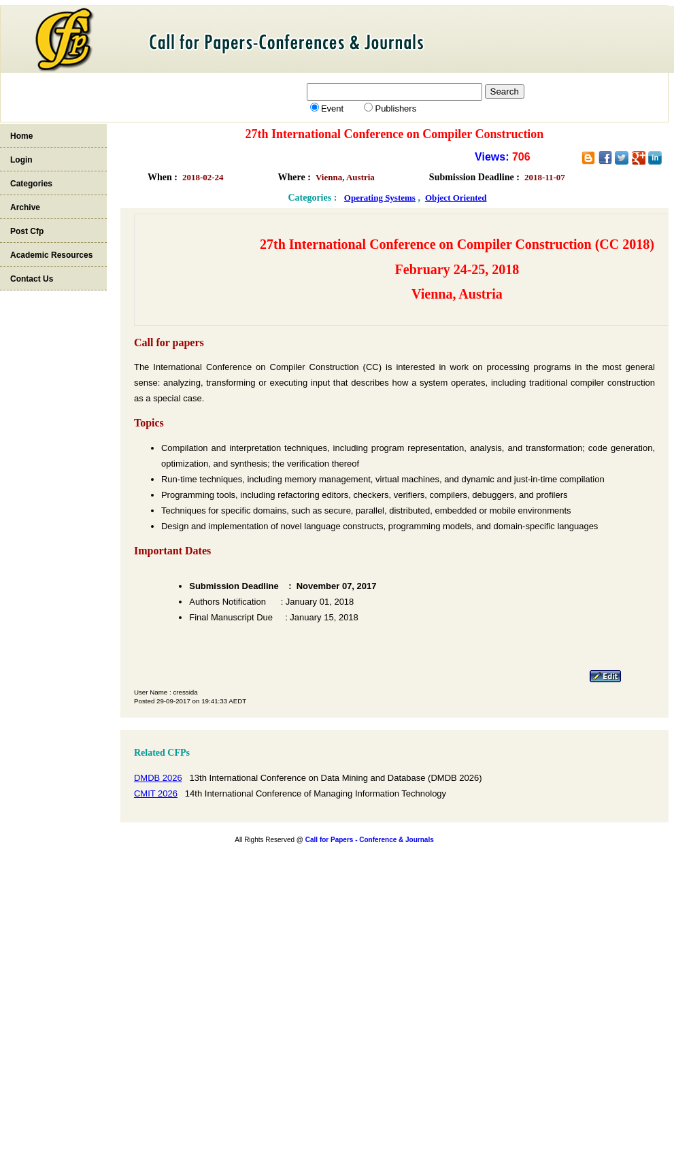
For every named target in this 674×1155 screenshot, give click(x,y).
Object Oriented (456, 197)
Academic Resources (51, 255)
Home (21, 136)
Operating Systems (380, 197)
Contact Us (31, 279)
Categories (31, 183)
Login (21, 160)
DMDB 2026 (158, 778)
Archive (25, 207)
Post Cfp (27, 231)
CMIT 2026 (156, 793)
